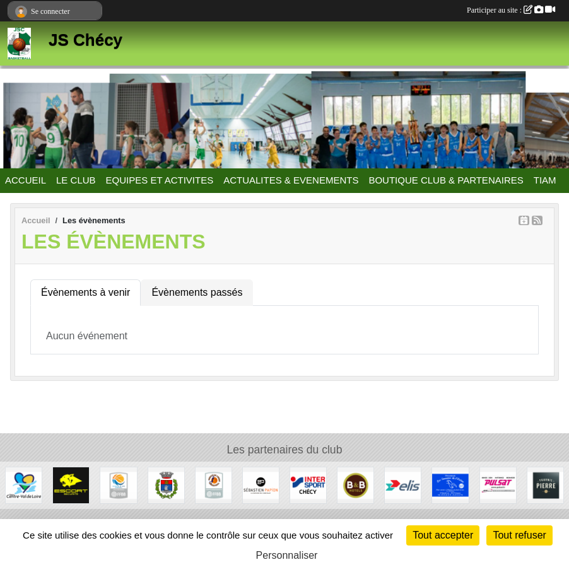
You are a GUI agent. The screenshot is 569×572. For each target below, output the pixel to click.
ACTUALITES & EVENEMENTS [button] (290, 180)
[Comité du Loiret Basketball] (213, 484)
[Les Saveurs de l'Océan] (450, 484)
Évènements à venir (85, 292)
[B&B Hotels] (355, 484)
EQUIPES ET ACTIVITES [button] (160, 180)
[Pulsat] (498, 484)
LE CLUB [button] (76, 180)
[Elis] (402, 484)
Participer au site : (511, 10)
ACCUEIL (25, 180)
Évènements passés (196, 292)
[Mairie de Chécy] (166, 484)
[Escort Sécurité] (71, 484)
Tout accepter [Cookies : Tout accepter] (443, 535)
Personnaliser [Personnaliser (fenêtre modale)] (287, 555)
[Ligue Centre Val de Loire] (118, 484)
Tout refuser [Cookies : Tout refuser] (519, 535)
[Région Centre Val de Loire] (23, 484)
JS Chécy (85, 39)
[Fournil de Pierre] (545, 484)
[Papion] (260, 484)
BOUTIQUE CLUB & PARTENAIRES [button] (445, 180)
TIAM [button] (545, 180)
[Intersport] (308, 484)
